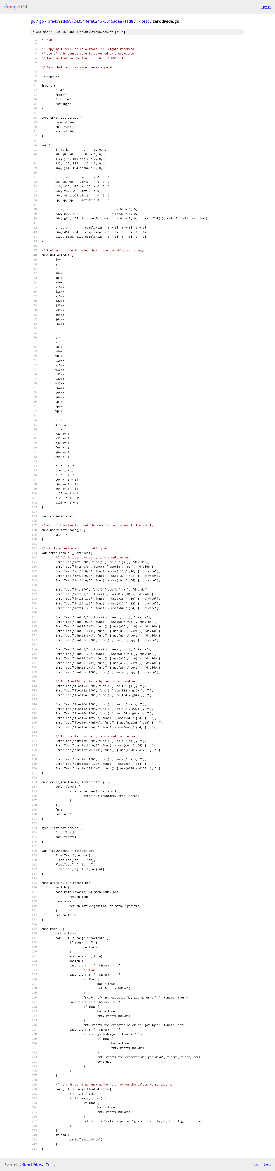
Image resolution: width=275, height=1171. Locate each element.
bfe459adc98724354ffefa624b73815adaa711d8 (90, 21)
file (120, 32)
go (33, 21)
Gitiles (26, 1164)
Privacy (38, 1164)
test (145, 21)
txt (256, 1164)
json (267, 1164)
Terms (50, 1164)
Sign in (266, 7)
